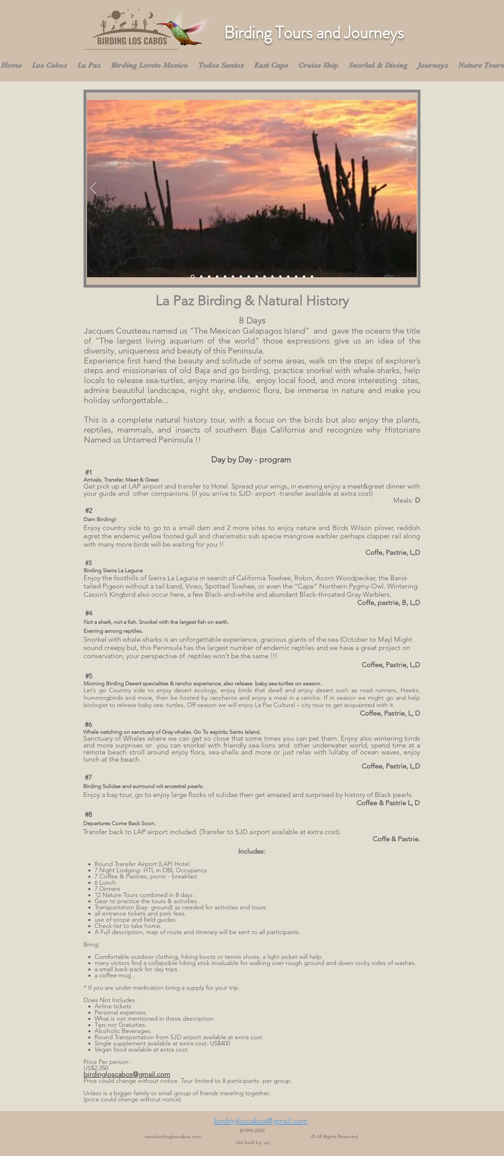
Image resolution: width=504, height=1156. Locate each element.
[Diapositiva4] (217, 277)
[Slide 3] (209, 277)
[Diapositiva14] (296, 277)
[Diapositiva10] (264, 277)
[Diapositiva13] (288, 277)
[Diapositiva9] (256, 277)
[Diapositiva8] (249, 277)
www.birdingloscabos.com (173, 1136)
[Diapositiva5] (225, 277)
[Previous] (93, 188)
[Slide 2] (201, 277)
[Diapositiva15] (304, 277)
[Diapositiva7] (241, 277)
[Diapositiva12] (280, 277)
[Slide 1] (193, 277)
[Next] (411, 188)
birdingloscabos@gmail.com (127, 1074)
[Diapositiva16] (312, 277)
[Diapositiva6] (233, 277)
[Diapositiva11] (272, 277)
